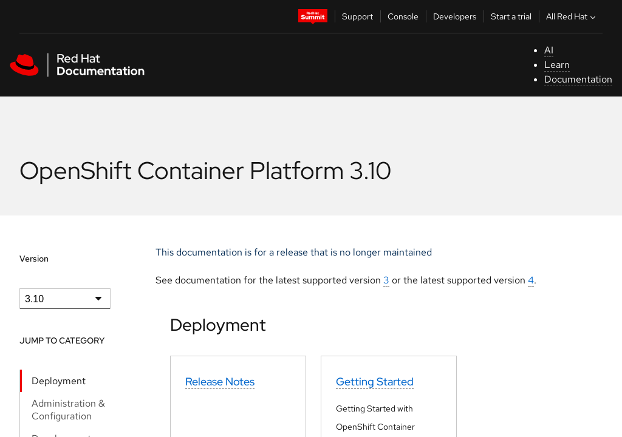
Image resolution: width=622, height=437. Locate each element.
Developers (454, 16)
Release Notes (220, 381)
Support (357, 16)
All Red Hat (572, 16)
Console (403, 16)
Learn (557, 64)
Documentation (578, 79)
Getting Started (375, 381)
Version (34, 258)
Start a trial (511, 16)
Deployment (59, 380)
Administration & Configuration (68, 409)
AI (548, 50)
